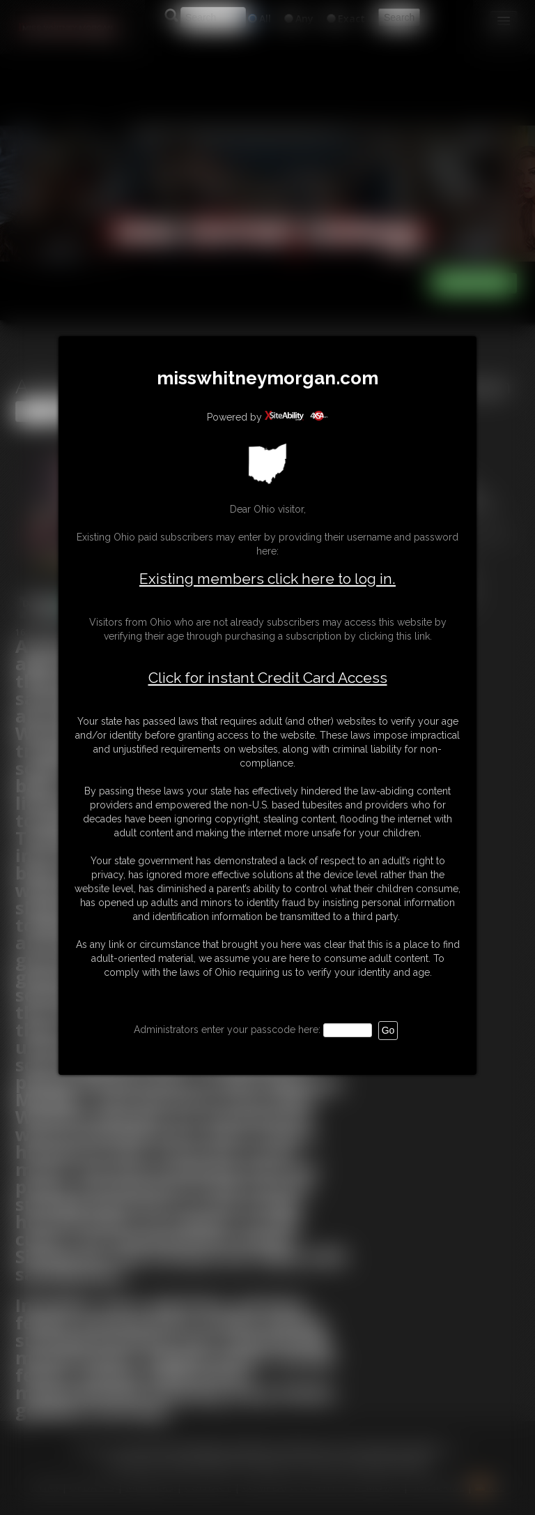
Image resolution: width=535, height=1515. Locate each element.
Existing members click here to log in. (267, 578)
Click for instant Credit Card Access (267, 678)
